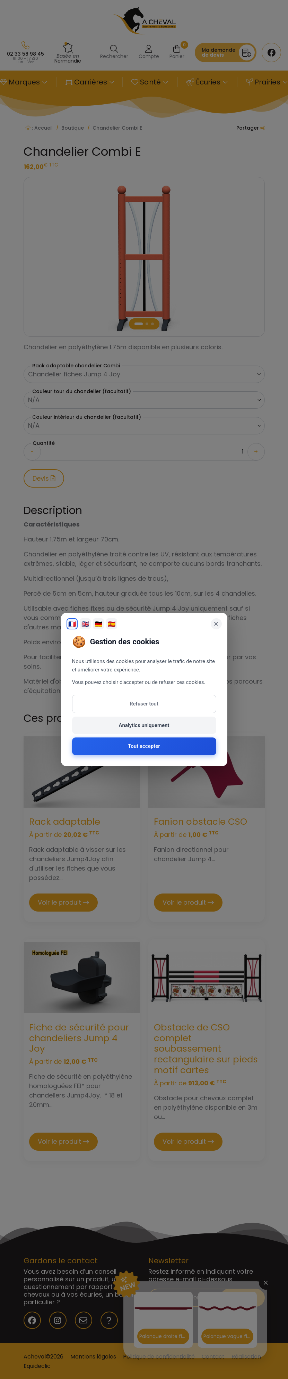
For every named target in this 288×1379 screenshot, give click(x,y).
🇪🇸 (111, 624)
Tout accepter (144, 746)
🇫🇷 (72, 624)
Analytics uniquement (144, 725)
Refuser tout (144, 704)
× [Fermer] (216, 624)
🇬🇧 (85, 624)
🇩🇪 (98, 624)
